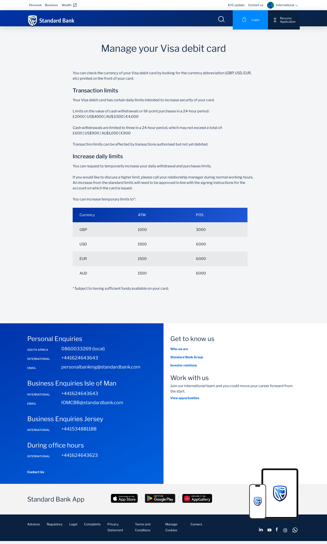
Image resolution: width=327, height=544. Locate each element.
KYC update (236, 5)
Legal (73, 527)
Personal (35, 5)
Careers (196, 527)
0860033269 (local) (83, 352)
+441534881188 (79, 432)
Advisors (33, 527)
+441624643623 (79, 458)
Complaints (92, 527)
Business (51, 5)
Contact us (255, 5)
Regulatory (54, 527)
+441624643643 (79, 361)
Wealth (67, 5)
